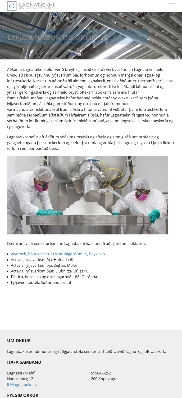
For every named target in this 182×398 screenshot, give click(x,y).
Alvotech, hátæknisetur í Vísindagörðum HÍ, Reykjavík (58, 254)
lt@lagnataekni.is (22, 384)
